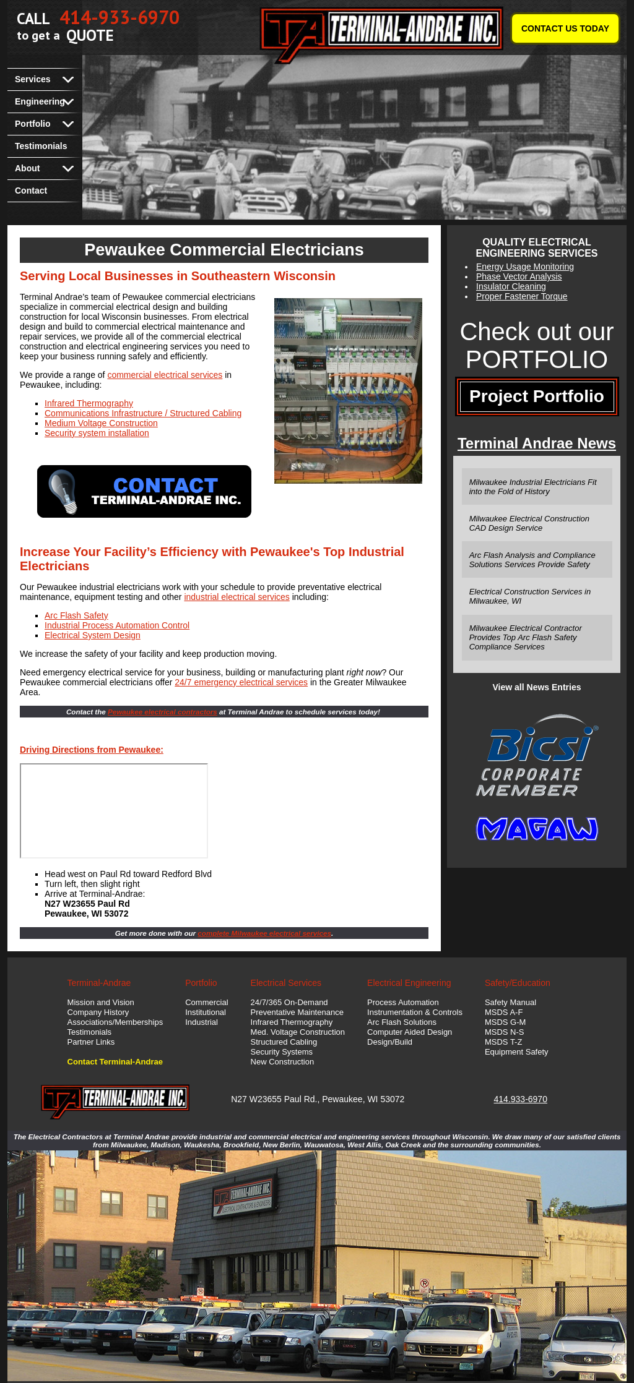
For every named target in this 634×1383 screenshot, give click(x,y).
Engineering (40, 101)
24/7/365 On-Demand (289, 1002)
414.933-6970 (520, 1099)
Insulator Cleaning (511, 286)
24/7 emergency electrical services (241, 682)
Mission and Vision (100, 1002)
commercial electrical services (164, 375)
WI (372, 1099)
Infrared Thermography (89, 403)
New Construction (283, 1061)
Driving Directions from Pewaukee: (91, 750)
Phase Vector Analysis (519, 276)
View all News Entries (537, 687)
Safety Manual (510, 1002)
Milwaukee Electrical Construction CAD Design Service (529, 523)
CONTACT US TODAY (565, 28)
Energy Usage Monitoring (525, 267)
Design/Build (389, 1042)
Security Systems (282, 1051)
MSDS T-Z (503, 1042)
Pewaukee (342, 1099)
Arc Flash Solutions (401, 1022)
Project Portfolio (536, 396)
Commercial (206, 1002)
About (27, 168)
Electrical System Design (93, 635)
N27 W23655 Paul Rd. (274, 1099)
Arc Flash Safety (76, 615)
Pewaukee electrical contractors (162, 712)
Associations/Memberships (115, 1022)
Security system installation (97, 433)
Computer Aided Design (409, 1032)
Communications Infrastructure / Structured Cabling (143, 413)
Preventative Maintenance (297, 1012)
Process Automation (403, 1002)
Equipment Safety (517, 1051)
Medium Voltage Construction (101, 423)
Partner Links (91, 1042)
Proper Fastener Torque (522, 296)
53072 (392, 1099)
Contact (31, 190)
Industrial (201, 1022)
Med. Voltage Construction (298, 1032)
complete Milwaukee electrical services (264, 933)
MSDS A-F (504, 1012)
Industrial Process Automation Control (117, 625)
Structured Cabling (284, 1042)
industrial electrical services (236, 597)
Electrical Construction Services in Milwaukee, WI (530, 596)
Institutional (205, 1012)
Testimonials (41, 146)
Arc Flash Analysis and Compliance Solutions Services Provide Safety (532, 559)
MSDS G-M (505, 1022)
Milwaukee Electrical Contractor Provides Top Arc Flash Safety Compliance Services (525, 637)
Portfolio (33, 124)
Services (33, 79)
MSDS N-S (504, 1032)
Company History (98, 1012)
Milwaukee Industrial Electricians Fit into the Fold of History (533, 486)
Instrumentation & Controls (414, 1012)
